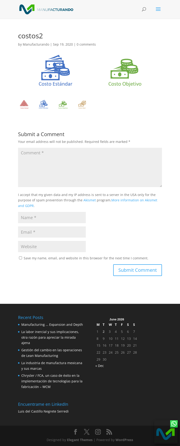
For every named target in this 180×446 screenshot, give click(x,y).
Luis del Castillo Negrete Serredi (43, 411)
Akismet (89, 200)
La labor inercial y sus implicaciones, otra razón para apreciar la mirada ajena (50, 337)
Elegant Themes (80, 440)
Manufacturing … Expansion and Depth (52, 324)
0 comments (86, 44)
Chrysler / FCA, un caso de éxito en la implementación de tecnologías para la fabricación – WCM (51, 381)
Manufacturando (36, 44)
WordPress (124, 440)
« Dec (99, 365)
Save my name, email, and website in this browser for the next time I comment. (86, 258)
